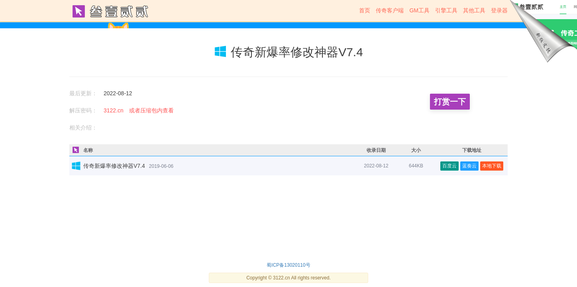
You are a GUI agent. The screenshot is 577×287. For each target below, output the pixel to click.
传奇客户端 (390, 10)
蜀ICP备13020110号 (288, 265)
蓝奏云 (469, 166)
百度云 (449, 166)
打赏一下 (450, 101)
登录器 (499, 10)
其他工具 (474, 10)
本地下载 (491, 166)
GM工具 (419, 10)
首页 (364, 10)
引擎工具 (446, 10)
